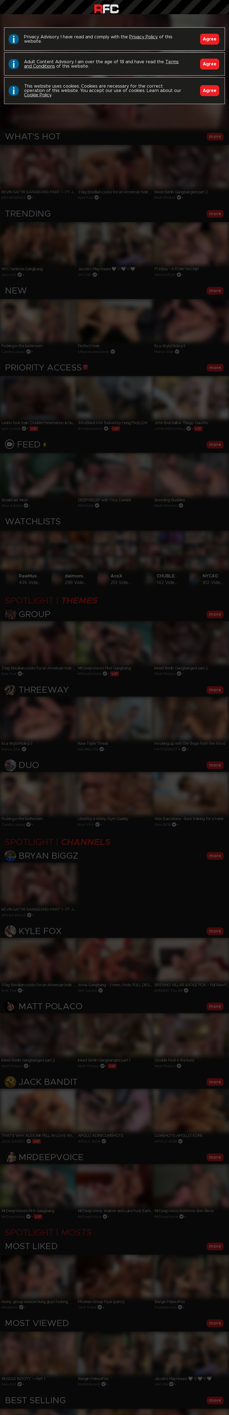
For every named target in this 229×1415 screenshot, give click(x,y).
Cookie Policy (37, 95)
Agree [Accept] (209, 39)
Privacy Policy (143, 37)
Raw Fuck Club (106, 8)
